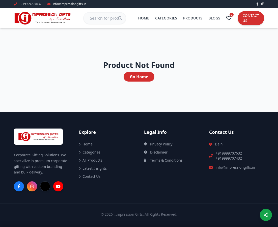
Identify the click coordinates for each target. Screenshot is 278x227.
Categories (166, 18)
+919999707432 (229, 158)
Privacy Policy (158, 144)
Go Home (139, 77)
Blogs (214, 18)
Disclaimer (156, 152)
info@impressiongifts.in (235, 167)
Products (192, 18)
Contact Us (251, 18)
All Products (90, 160)
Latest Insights (93, 168)
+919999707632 (229, 153)
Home (143, 18)
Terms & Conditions (163, 160)
